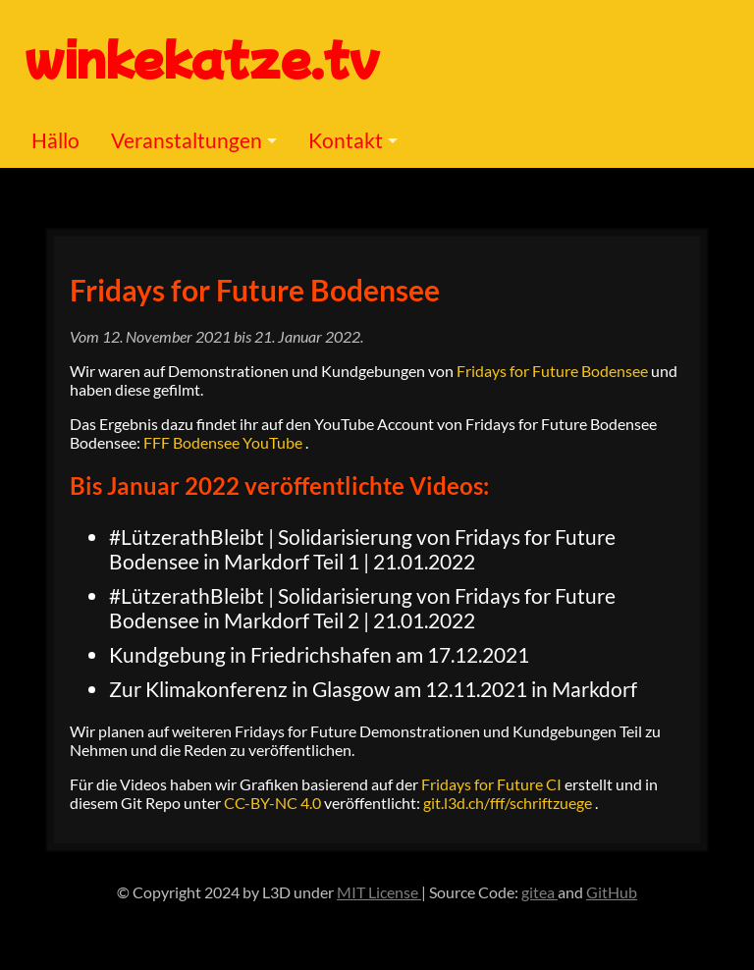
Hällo (55, 140)
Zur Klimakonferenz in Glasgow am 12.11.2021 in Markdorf (373, 688)
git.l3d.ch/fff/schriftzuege (509, 802)
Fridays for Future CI (493, 784)
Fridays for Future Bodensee (255, 289)
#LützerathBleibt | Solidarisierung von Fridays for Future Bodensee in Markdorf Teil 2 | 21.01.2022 (362, 607)
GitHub (611, 892)
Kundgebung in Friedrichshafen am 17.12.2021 (319, 654)
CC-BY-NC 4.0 (274, 802)
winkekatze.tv (202, 56)
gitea (539, 892)
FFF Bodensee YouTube (224, 442)
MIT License (379, 892)
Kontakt (345, 140)
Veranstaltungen (186, 140)
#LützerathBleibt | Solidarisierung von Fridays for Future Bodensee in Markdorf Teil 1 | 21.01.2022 (362, 548)
